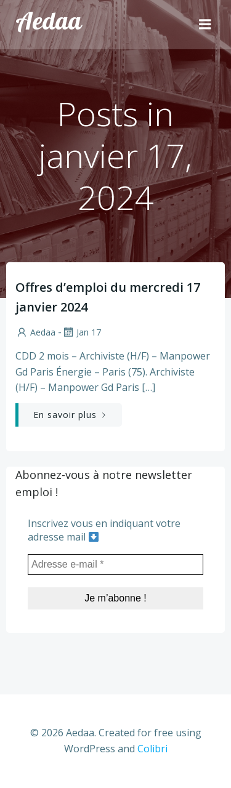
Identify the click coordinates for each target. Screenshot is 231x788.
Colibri (152, 748)
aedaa (35, 332)
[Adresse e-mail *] (115, 564)
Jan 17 (81, 332)
